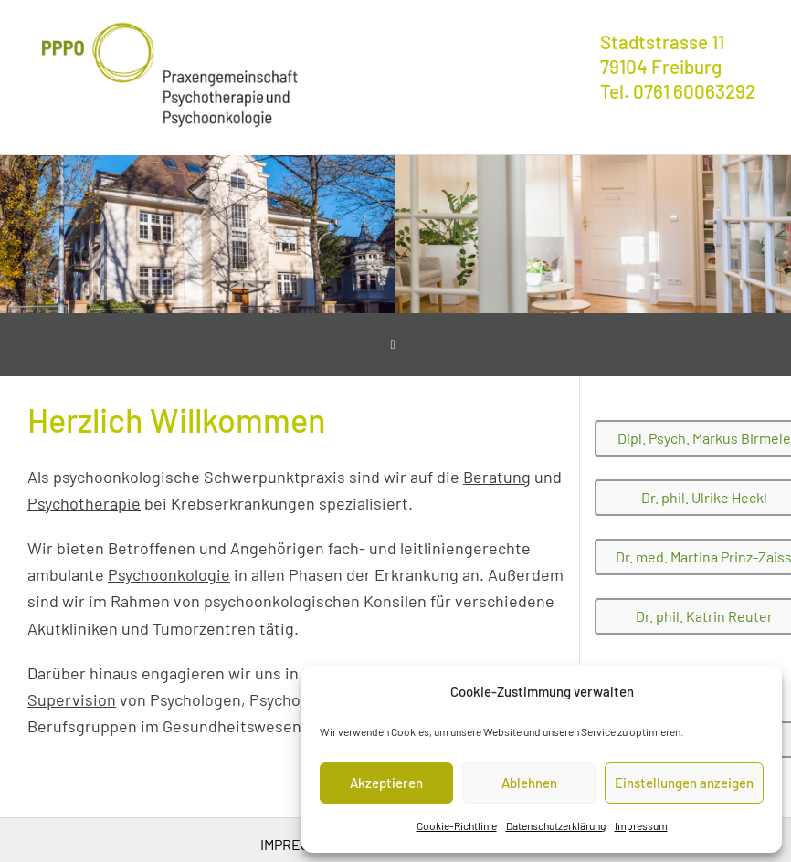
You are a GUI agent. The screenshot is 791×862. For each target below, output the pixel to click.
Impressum (641, 825)
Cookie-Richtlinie (457, 825)
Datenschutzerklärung (556, 825)
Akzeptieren (386, 782)
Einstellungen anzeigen (684, 782)
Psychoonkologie (169, 574)
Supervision (71, 699)
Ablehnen (529, 782)
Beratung (497, 477)
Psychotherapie (84, 503)
